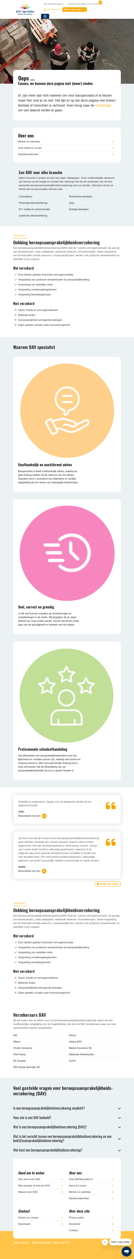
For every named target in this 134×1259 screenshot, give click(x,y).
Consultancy (25, 196)
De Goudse (19, 1060)
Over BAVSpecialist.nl (53, 4)
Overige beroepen (79, 209)
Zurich (72, 1060)
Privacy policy (76, 1217)
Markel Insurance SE (80, 1048)
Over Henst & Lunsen (30, 148)
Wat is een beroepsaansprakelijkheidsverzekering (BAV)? (50, 1126)
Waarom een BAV (28, 1192)
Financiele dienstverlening (33, 203)
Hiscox (72, 1035)
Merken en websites (29, 141)
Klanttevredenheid (28, 154)
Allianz (16, 1041)
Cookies (73, 1230)
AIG (15, 1035)
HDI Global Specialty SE (26, 1067)
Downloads (24, 1224)
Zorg (71, 203)
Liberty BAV (75, 1041)
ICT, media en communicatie (34, 209)
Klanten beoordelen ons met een (83, 4)
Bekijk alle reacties (108, 884)
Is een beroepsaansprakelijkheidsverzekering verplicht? (49, 1108)
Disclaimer (74, 1224)
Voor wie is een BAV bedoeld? (32, 1117)
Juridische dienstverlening (33, 215)
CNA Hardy (19, 1054)
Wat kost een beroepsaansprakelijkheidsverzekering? (47, 1150)
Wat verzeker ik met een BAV (34, 1185)
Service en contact (28, 1217)
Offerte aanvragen (74, 9)
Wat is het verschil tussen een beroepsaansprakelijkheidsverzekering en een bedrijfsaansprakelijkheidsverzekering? (62, 1138)
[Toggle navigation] (45, 16)
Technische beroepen (80, 196)
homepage (103, 105)
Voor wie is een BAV (29, 1179)
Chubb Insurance (22, 1048)
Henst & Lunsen (77, 1185)
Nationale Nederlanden (81, 1054)
